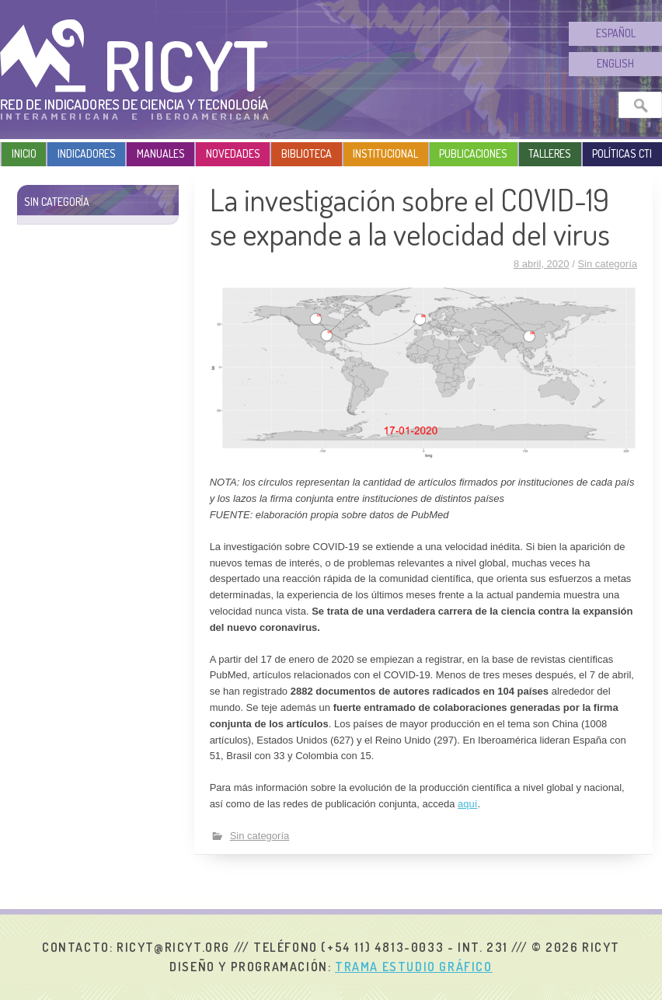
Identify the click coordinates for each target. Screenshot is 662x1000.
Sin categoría (607, 264)
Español (616, 33)
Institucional (385, 153)
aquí (467, 804)
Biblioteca (306, 153)
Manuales (161, 153)
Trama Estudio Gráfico (414, 966)
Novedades (233, 153)
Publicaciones (473, 153)
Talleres (549, 153)
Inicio (24, 153)
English (615, 63)
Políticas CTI (622, 153)
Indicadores (86, 153)
